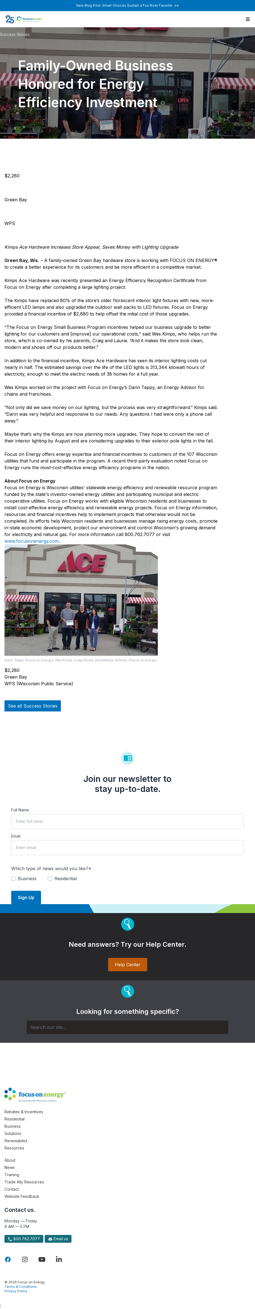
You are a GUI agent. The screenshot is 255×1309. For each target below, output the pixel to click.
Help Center (127, 964)
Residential (14, 1119)
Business (12, 1126)
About (9, 1160)
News (9, 1167)
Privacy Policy (15, 1291)
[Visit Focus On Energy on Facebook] (7, 1259)
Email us (58, 1238)
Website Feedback (21, 1196)
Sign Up (26, 897)
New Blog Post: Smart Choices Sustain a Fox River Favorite (127, 5)
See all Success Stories (33, 706)
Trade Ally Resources (24, 1182)
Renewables (15, 1140)
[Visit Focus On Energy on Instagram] (25, 1259)
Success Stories (15, 34)
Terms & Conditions (20, 1286)
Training (11, 1174)
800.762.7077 (24, 1238)
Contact (11, 1189)
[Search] (127, 1027)
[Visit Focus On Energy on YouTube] (42, 1259)
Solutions (12, 1133)
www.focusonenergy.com (31, 541)
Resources (14, 1148)
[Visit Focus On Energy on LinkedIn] (59, 1259)
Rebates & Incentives (23, 1111)
